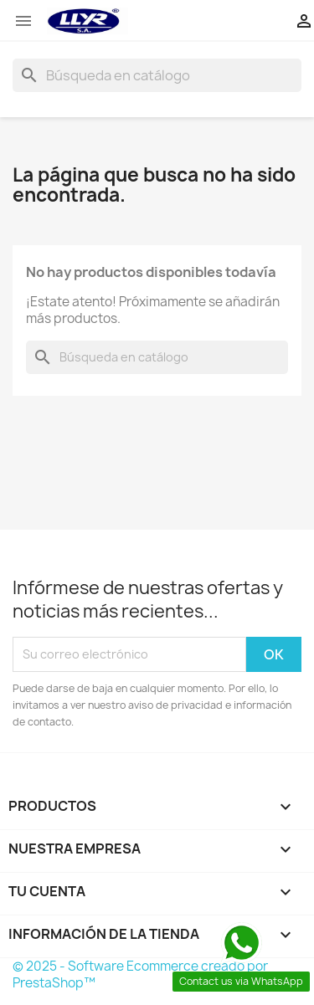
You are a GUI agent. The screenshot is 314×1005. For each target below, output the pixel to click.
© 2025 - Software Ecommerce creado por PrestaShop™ (140, 974)
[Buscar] (157, 75)
